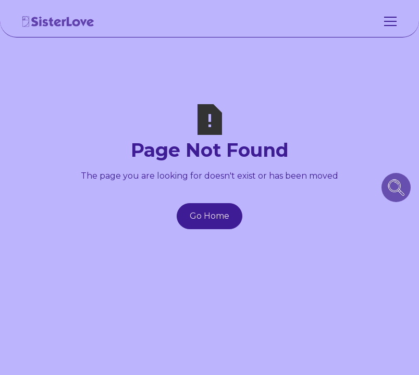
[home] (58, 21)
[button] (388, 21)
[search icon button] (396, 187)
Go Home (209, 216)
